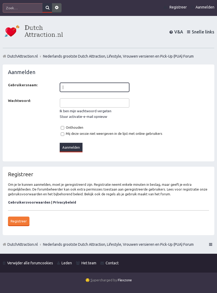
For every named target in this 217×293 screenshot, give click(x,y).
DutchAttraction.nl (22, 244)
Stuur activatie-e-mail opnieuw (83, 116)
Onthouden (72, 127)
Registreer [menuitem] (178, 7)
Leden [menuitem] (67, 263)
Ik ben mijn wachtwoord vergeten (85, 111)
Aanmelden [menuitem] (205, 7)
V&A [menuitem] (178, 31)
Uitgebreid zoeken (57, 8)
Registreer (19, 221)
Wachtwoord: (19, 100)
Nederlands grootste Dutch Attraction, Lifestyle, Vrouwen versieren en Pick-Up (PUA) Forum (118, 244)
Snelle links (203, 31)
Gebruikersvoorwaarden (29, 202)
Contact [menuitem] (112, 263)
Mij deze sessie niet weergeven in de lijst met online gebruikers (111, 133)
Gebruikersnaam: (23, 85)
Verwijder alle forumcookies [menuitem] (30, 263)
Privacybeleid (64, 202)
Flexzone (125, 280)
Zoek (47, 8)
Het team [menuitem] (88, 263)
